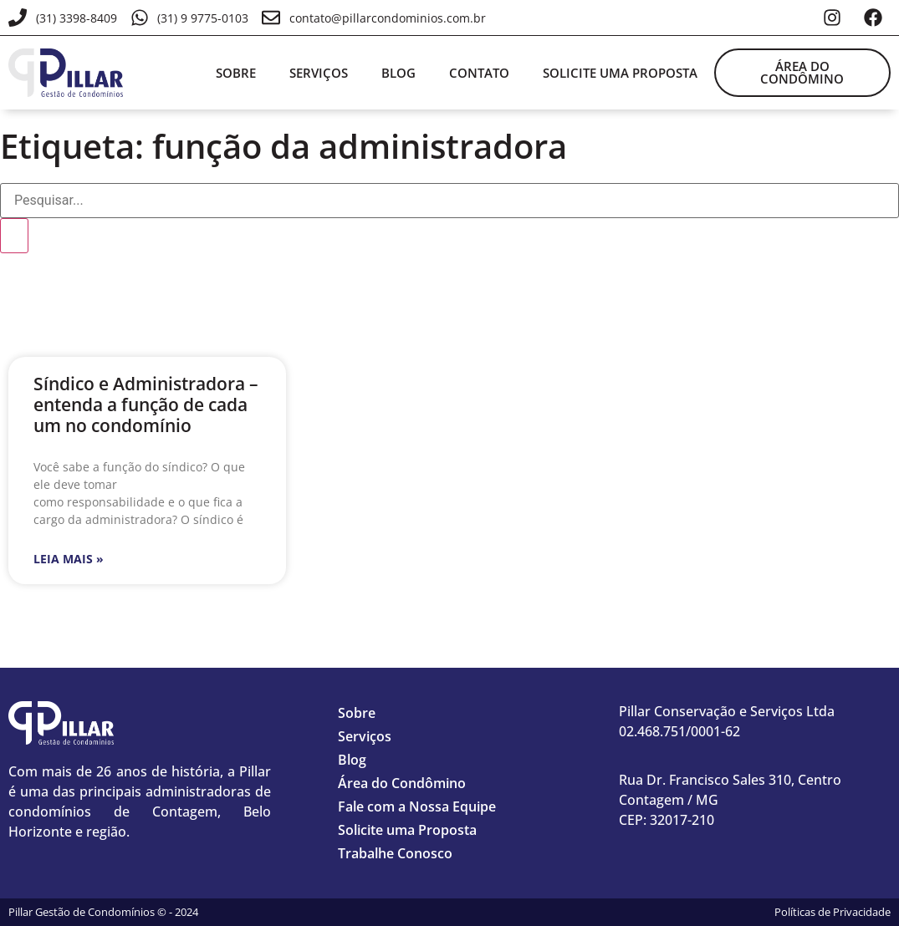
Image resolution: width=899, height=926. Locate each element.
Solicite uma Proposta (407, 830)
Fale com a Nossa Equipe (417, 806)
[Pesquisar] (14, 235)
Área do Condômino (402, 783)
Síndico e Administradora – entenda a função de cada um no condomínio (145, 404)
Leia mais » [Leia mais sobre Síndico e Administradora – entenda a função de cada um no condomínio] (68, 559)
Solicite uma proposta (620, 72)
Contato (479, 72)
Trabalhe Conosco (395, 853)
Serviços (318, 72)
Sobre (236, 72)
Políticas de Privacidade (832, 911)
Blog (398, 72)
